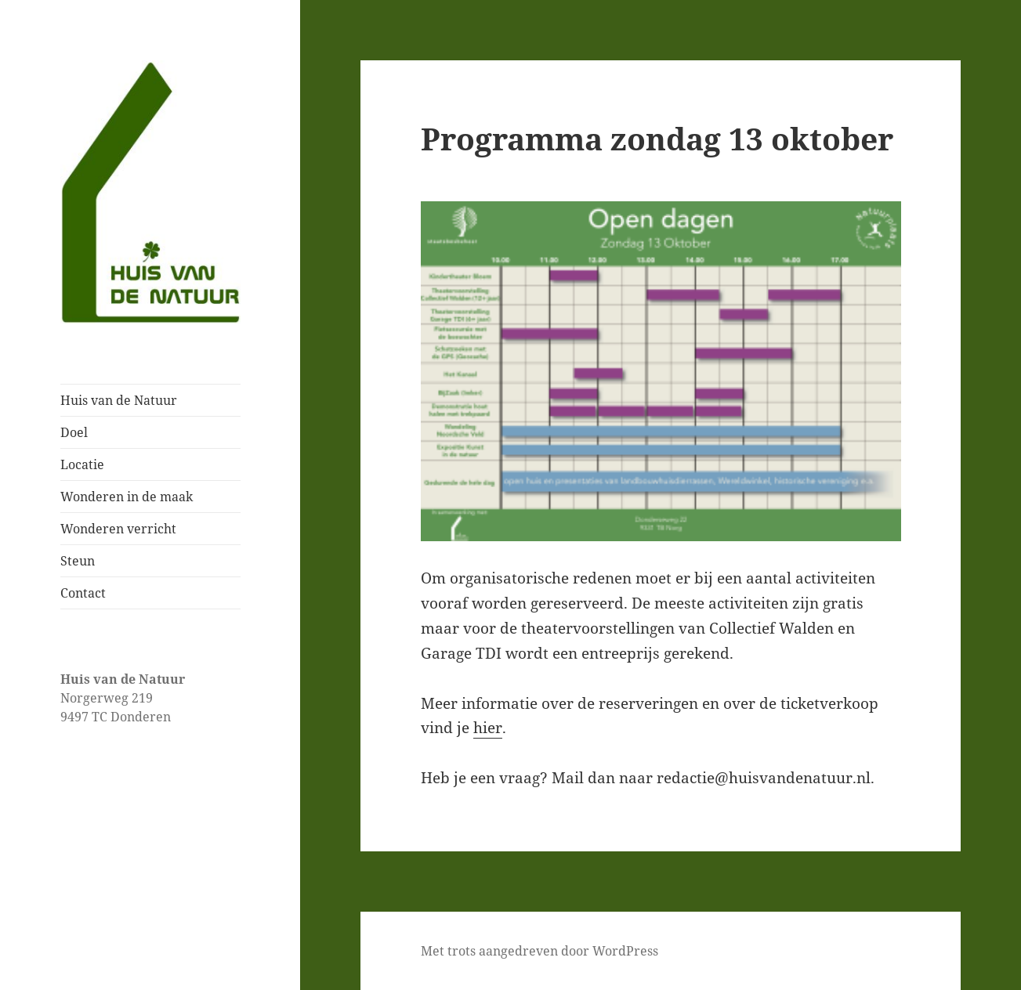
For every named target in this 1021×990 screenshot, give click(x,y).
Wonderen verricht (118, 528)
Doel (74, 432)
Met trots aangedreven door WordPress (539, 950)
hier (487, 727)
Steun (77, 560)
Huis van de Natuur (118, 400)
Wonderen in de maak (126, 496)
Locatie (82, 464)
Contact (83, 593)
